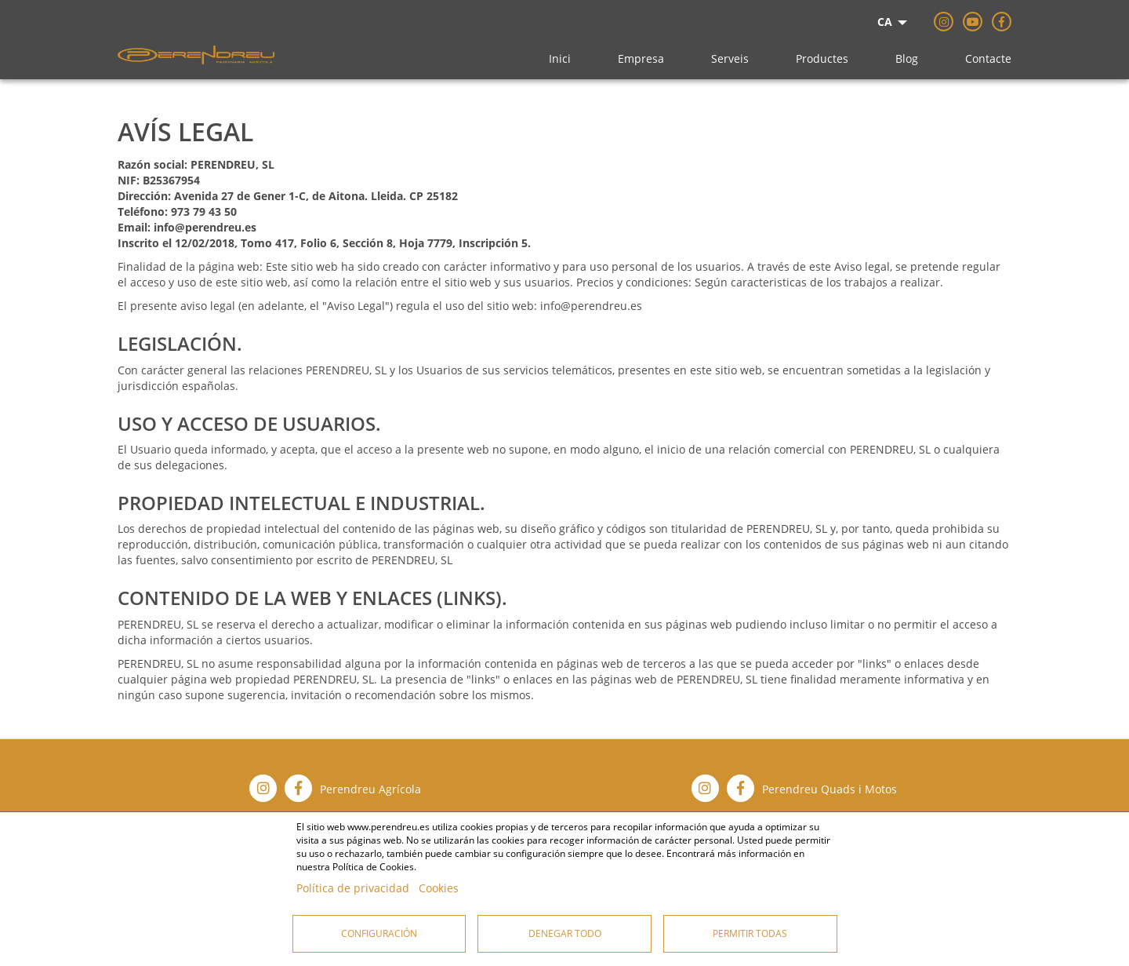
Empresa (641, 58)
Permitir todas (750, 933)
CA (884, 21)
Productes (822, 58)
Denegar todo (564, 933)
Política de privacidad (352, 887)
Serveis (730, 58)
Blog (906, 58)
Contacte (988, 58)
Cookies (439, 887)
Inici (560, 58)
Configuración (379, 933)
